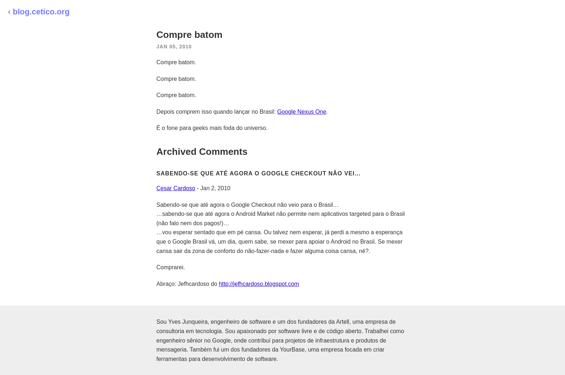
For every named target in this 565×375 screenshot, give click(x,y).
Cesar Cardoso (175, 188)
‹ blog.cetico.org (39, 11)
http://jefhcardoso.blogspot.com (259, 284)
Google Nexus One (301, 112)
